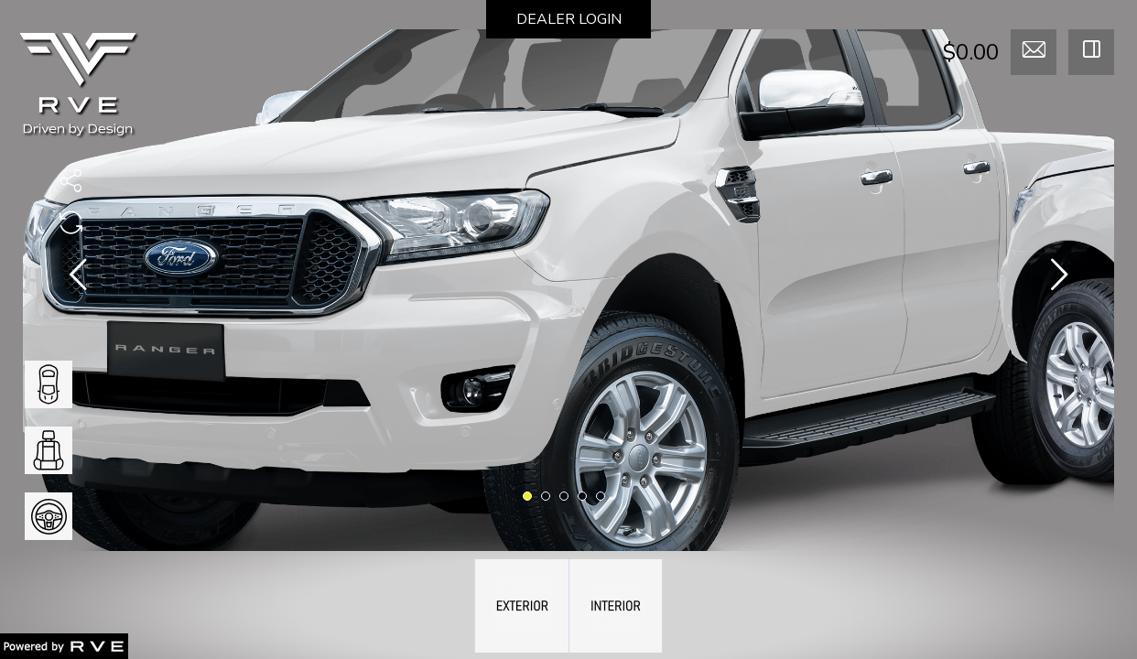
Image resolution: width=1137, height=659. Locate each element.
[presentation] (78, 278)
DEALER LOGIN (569, 19)
